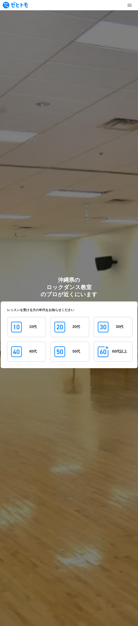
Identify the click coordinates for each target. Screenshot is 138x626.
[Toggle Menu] (129, 5)
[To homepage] (15, 5)
